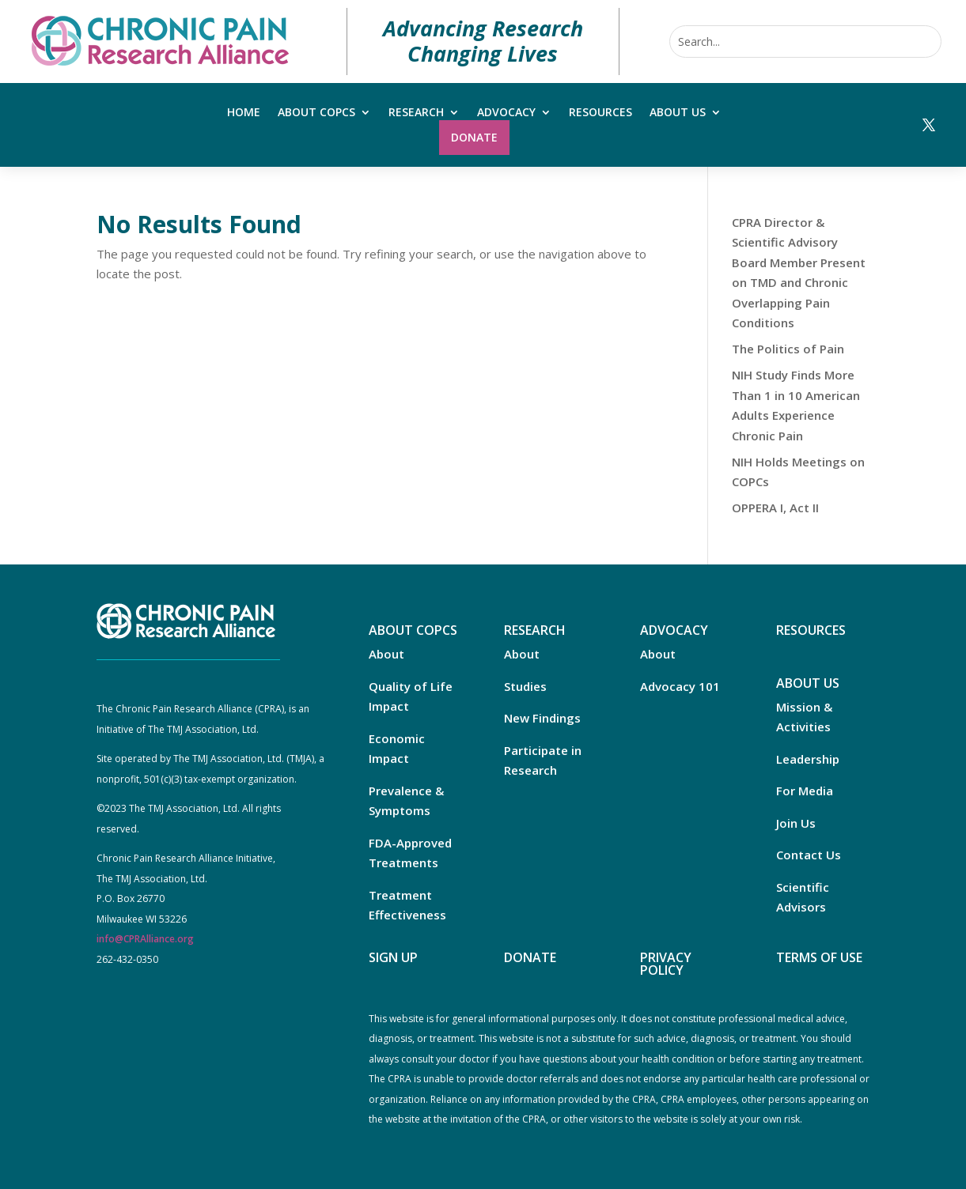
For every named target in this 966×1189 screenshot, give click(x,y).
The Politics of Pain (788, 349)
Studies (525, 686)
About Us (678, 113)
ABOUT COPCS (413, 630)
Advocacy (506, 113)
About (386, 654)
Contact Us (808, 854)
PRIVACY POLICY (665, 964)
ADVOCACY (674, 630)
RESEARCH (535, 630)
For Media (804, 790)
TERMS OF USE (819, 957)
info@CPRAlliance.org (145, 939)
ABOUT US (807, 683)
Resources (600, 113)
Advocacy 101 (680, 686)
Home (243, 113)
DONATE (530, 957)
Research (416, 113)
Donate (474, 137)
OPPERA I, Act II (775, 507)
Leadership (807, 759)
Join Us (796, 823)
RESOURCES (811, 630)
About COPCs (316, 113)
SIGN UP (393, 957)
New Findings (542, 718)
